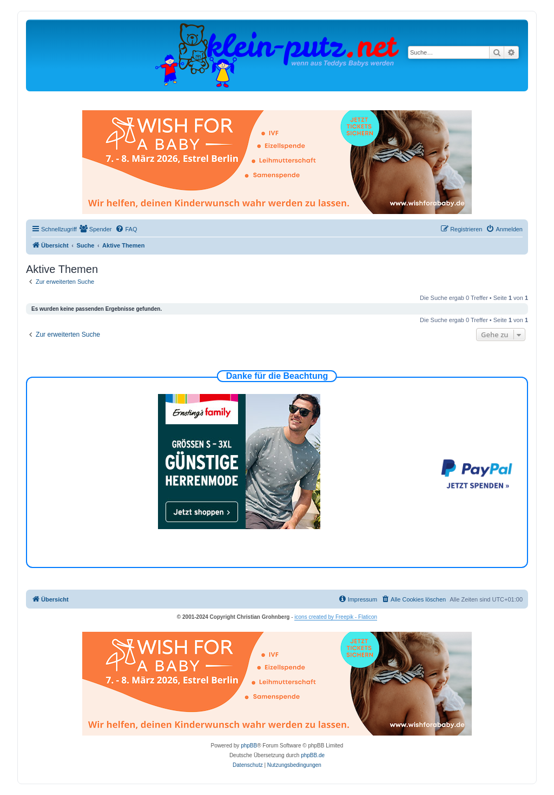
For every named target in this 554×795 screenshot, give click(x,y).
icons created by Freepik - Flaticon (335, 617)
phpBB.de (313, 755)
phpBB (249, 746)
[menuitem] (96, 229)
